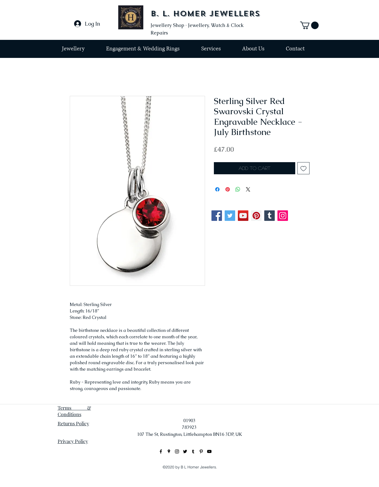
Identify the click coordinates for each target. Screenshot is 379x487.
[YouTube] (243, 215)
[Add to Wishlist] (303, 168)
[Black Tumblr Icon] (193, 451)
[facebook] (161, 451)
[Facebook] (216, 215)
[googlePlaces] (169, 451)
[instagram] (177, 451)
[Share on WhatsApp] (238, 189)
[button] (309, 25)
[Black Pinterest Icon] (201, 451)
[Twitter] (230, 215)
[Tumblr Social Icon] (269, 215)
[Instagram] (282, 215)
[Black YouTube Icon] (209, 451)
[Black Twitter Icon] (185, 451)
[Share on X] (248, 189)
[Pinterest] (256, 215)
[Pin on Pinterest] (227, 189)
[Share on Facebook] (217, 189)
